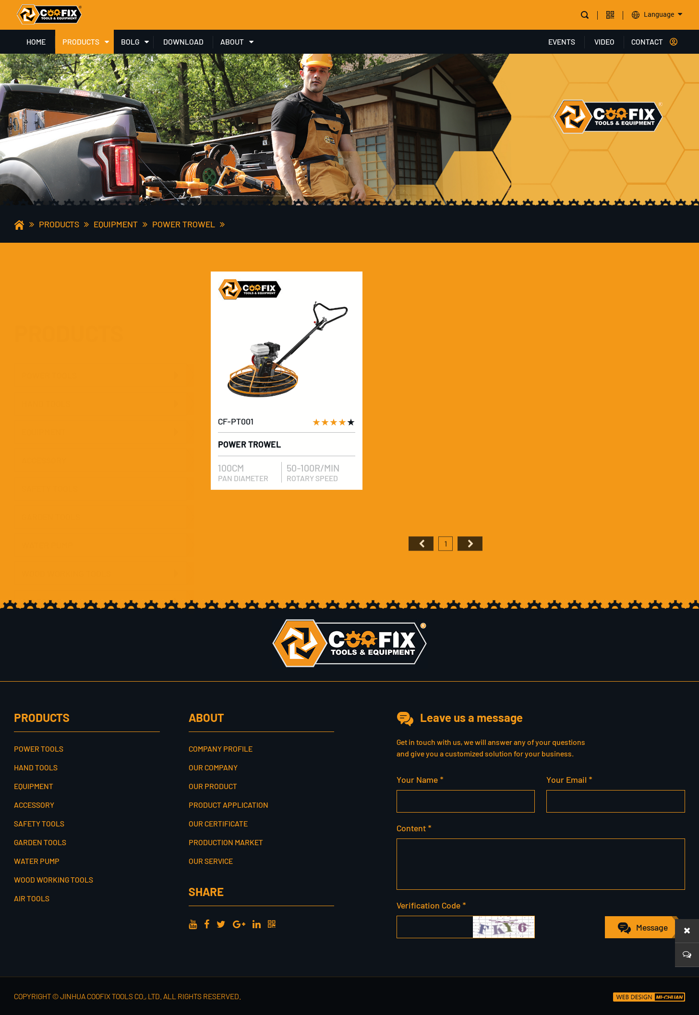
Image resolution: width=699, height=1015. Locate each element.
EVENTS (561, 41)
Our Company (213, 767)
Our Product (213, 786)
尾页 (470, 566)
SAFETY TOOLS (50, 476)
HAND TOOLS (46, 358)
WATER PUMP (47, 533)
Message (652, 927)
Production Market (226, 842)
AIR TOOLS (41, 589)
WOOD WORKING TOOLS (66, 561)
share (206, 891)
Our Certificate (218, 823)
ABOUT (232, 41)
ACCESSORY (44, 448)
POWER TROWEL (183, 224)
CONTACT (647, 41)
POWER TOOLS (49, 330)
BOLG (130, 41)
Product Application (228, 804)
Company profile (221, 748)
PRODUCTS (80, 41)
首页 (421, 566)
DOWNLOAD (183, 41)
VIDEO (604, 41)
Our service (211, 860)
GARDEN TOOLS (51, 504)
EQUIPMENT (116, 224)
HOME (36, 41)
